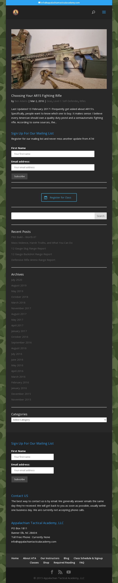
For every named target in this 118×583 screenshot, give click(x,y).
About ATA (29, 558)
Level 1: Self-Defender (65, 101)
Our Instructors (50, 558)
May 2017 (17, 319)
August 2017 (19, 314)
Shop (46, 562)
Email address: (20, 161)
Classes (34, 562)
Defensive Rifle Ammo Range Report (33, 260)
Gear (49, 101)
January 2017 (19, 331)
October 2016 (19, 336)
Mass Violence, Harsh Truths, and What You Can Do (42, 242)
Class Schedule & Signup (88, 558)
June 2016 (17, 359)
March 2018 (18, 302)
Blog (66, 558)
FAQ (82, 562)
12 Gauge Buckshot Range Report (31, 254)
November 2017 (21, 308)
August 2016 (19, 348)
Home (15, 558)
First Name (18, 148)
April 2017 (17, 325)
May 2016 (17, 365)
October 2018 (19, 297)
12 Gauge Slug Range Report (28, 248)
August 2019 (19, 285)
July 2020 (16, 279)
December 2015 (21, 393)
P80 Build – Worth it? (23, 237)
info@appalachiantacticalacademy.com (33, 541)
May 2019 (17, 291)
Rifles (83, 101)
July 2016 (16, 354)
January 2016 (19, 388)
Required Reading (64, 562)
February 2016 (20, 382)
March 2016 (18, 376)
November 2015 (21, 399)
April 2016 (17, 371)
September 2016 (21, 342)
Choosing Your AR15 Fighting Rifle (36, 96)
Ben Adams (21, 101)
